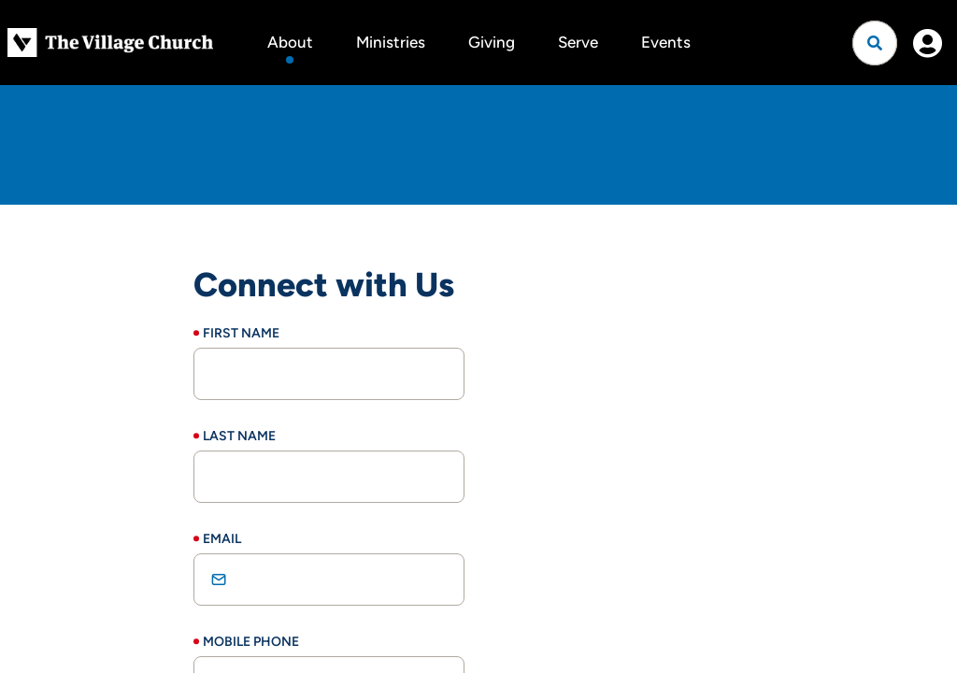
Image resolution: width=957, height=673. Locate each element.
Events (666, 42)
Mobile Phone (251, 642)
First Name (241, 333)
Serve (578, 42)
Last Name (239, 436)
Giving (491, 42)
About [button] (290, 42)
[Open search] (874, 43)
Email (222, 539)
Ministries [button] (390, 42)
